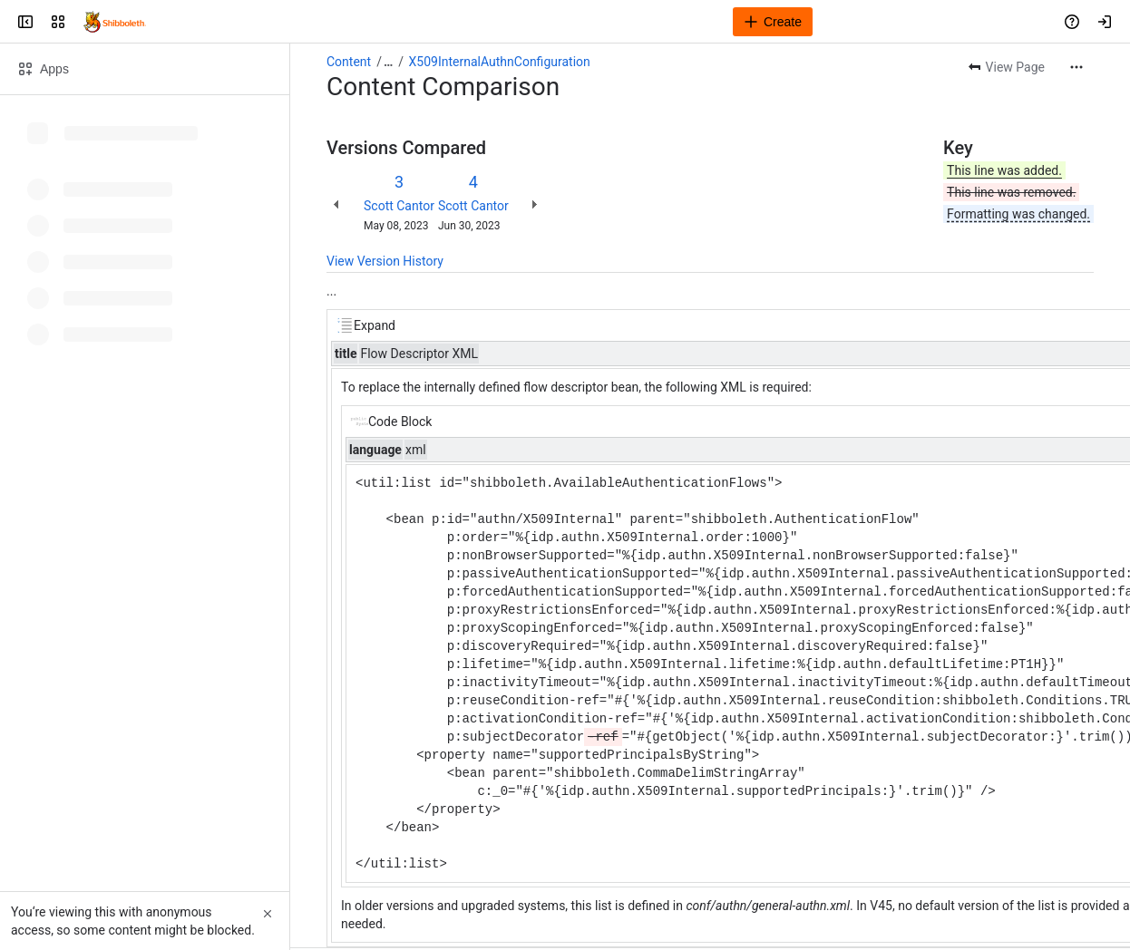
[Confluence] (115, 21)
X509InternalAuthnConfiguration (499, 61)
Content (348, 61)
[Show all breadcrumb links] (388, 62)
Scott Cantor (399, 206)
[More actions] (1076, 67)
